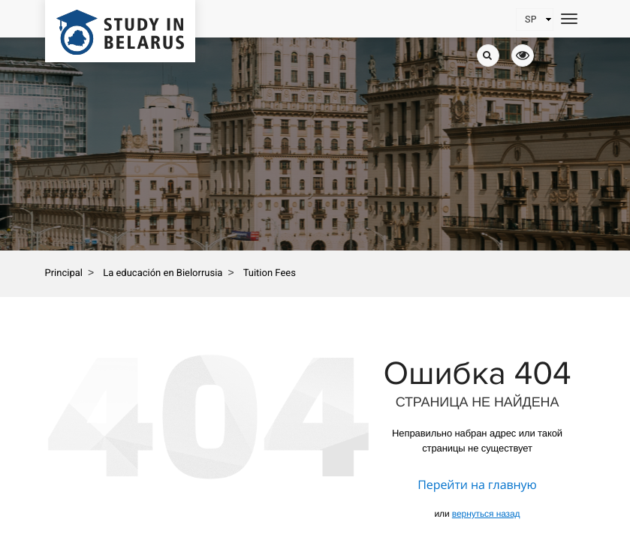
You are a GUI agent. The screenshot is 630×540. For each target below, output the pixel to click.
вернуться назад (486, 513)
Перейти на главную (476, 484)
